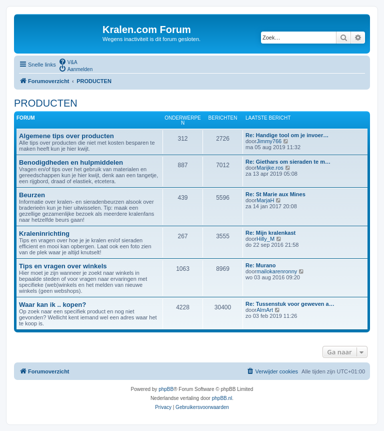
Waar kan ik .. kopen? (52, 304)
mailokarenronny (276, 271)
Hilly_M (265, 239)
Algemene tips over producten (66, 136)
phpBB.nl (222, 398)
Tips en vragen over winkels (63, 266)
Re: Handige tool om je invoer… (287, 135)
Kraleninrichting (44, 233)
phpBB (166, 389)
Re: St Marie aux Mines (276, 194)
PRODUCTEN (46, 103)
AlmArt (264, 310)
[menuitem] (68, 61)
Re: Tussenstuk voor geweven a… (290, 304)
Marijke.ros (270, 168)
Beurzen (32, 195)
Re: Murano (261, 265)
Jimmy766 (269, 141)
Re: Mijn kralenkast (271, 233)
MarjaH (265, 200)
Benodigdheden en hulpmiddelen (71, 162)
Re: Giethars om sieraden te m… (288, 162)
